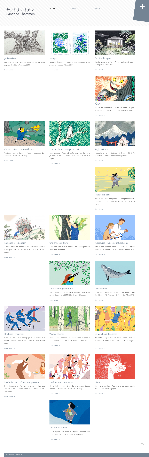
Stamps (53, 58)
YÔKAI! (98, 103)
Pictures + (53, 9)
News (74, 9)
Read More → (9, 70)
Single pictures (101, 149)
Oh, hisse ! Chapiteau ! (14, 334)
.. (72, 6)
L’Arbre (98, 382)
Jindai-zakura (10, 58)
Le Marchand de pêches (106, 334)
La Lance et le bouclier (15, 242)
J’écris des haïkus (102, 194)
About (97, 9)
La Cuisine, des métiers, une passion (21, 382)
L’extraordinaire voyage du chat (64, 149)
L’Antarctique (101, 288)
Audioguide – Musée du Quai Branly (111, 242)
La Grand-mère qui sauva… (62, 382)
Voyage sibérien (56, 334)
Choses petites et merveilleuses (19, 149)
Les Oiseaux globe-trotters (62, 288)
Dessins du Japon (103, 58)
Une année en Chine (58, 242)
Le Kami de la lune (58, 427)
